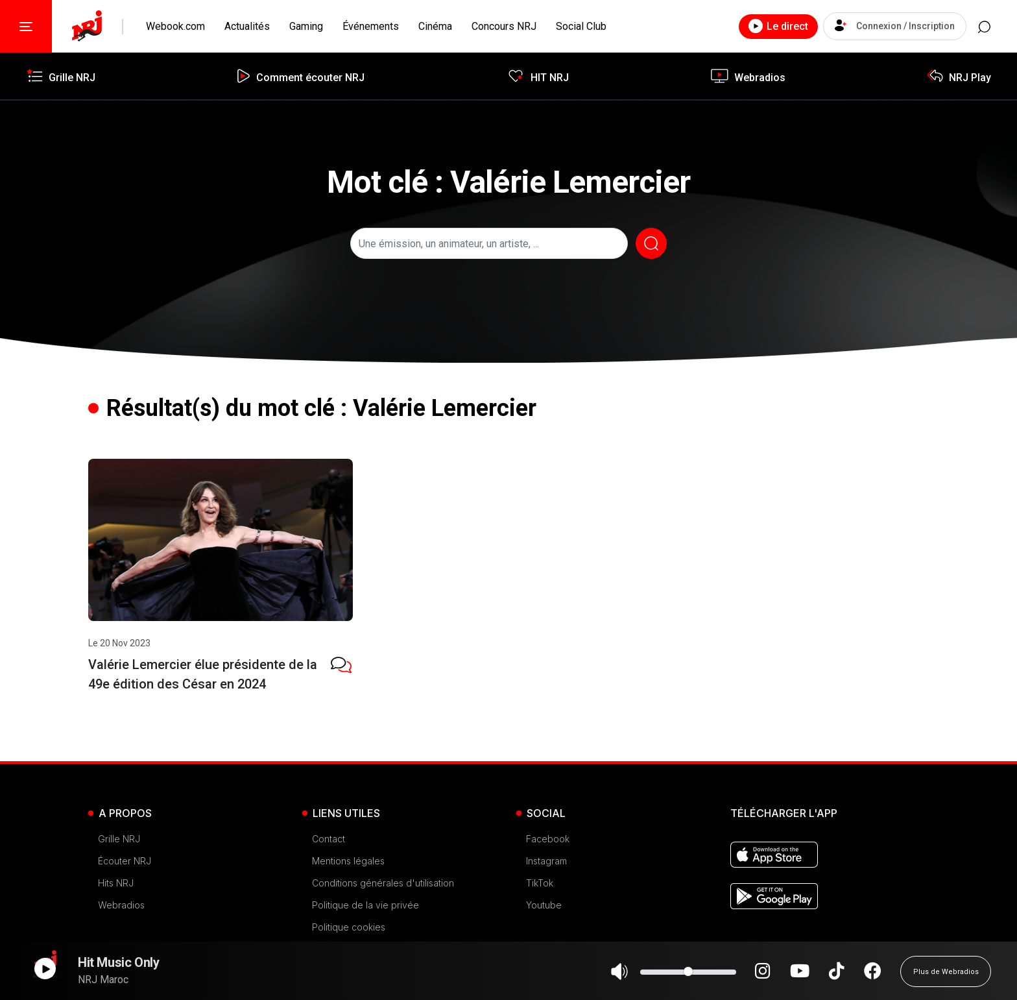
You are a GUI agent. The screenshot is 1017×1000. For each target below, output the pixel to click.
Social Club (581, 26)
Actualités (247, 26)
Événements (370, 26)
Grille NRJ (119, 838)
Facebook (547, 838)
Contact (328, 838)
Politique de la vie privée (365, 904)
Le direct (763, 26)
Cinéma (435, 26)
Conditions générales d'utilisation (383, 882)
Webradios (121, 904)
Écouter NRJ (124, 860)
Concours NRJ (504, 26)
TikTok (539, 882)
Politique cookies (348, 927)
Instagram (546, 860)
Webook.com (175, 26)
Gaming (306, 26)
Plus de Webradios (945, 977)
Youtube (544, 904)
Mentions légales (348, 860)
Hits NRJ (116, 882)
